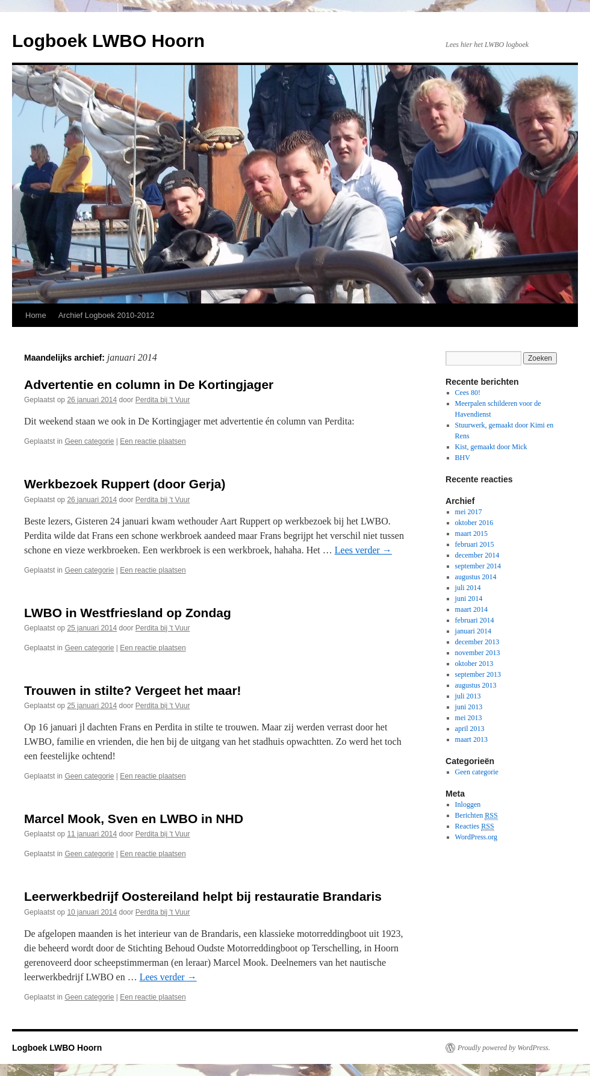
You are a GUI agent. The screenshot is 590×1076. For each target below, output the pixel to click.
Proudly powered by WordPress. (504, 1047)
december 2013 (477, 642)
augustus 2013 (476, 685)
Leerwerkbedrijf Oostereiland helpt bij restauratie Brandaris (203, 896)
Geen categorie (89, 441)
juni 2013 (469, 707)
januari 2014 (473, 631)
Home (35, 315)
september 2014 (478, 566)
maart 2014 (471, 609)
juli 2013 (468, 696)
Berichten (476, 815)
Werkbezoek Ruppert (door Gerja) (125, 484)
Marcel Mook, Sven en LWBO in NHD (133, 819)
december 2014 (477, 555)
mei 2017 (468, 512)
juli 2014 (468, 587)
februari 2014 (474, 620)
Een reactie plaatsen (152, 441)
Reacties (474, 826)
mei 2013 (468, 718)
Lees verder (363, 550)
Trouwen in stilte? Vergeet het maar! (132, 690)
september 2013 (478, 674)
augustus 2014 (476, 577)
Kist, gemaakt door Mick (491, 447)
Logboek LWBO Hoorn (108, 41)
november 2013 (477, 652)
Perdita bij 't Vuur (162, 400)
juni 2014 (469, 598)
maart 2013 (471, 739)
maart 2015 (471, 533)
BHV (462, 457)
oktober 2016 (474, 522)
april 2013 (470, 728)
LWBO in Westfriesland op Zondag (127, 613)
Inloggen (468, 804)
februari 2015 (474, 544)
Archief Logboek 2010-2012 (106, 315)
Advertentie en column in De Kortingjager (148, 384)
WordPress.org (476, 837)
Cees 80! (467, 392)
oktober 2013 (474, 663)
